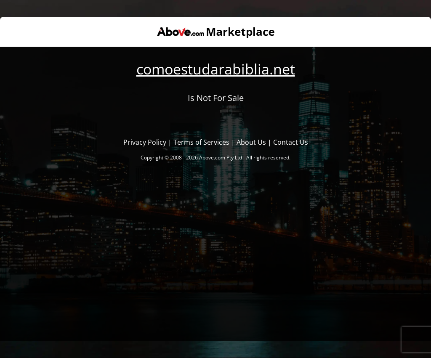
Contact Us (290, 142)
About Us (251, 142)
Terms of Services (201, 142)
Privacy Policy (144, 142)
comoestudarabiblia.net (215, 69)
